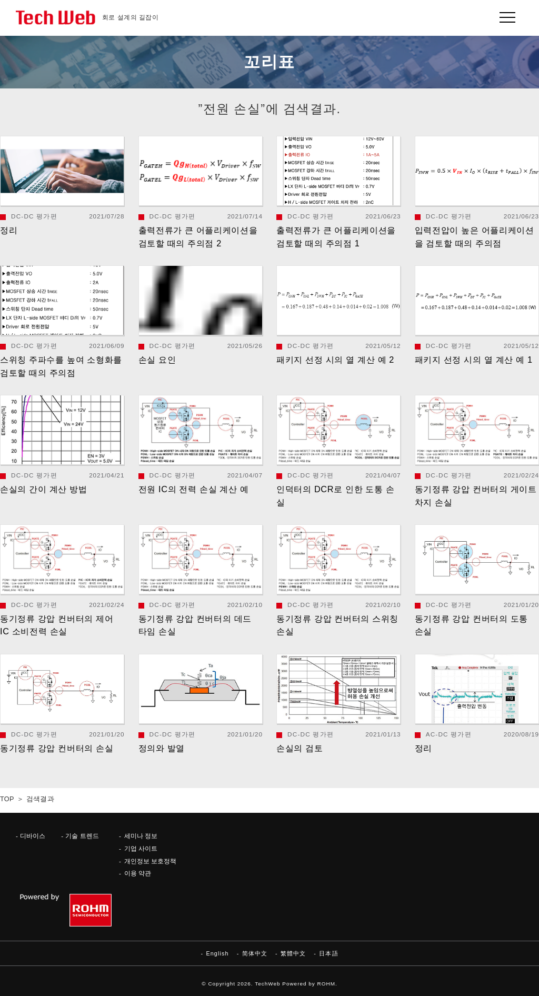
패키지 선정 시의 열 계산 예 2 (335, 359)
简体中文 (254, 953)
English (217, 953)
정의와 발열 (161, 748)
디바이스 (32, 835)
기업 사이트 (140, 848)
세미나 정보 (140, 835)
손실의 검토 (299, 748)
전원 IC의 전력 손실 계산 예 (193, 489)
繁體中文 (293, 953)
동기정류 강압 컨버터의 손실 (56, 748)
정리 (8, 230)
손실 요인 (157, 359)
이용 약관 (137, 873)
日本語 (328, 953)
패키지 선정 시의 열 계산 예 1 (474, 359)
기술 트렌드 (81, 835)
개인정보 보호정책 (150, 861)
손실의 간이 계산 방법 (43, 489)
